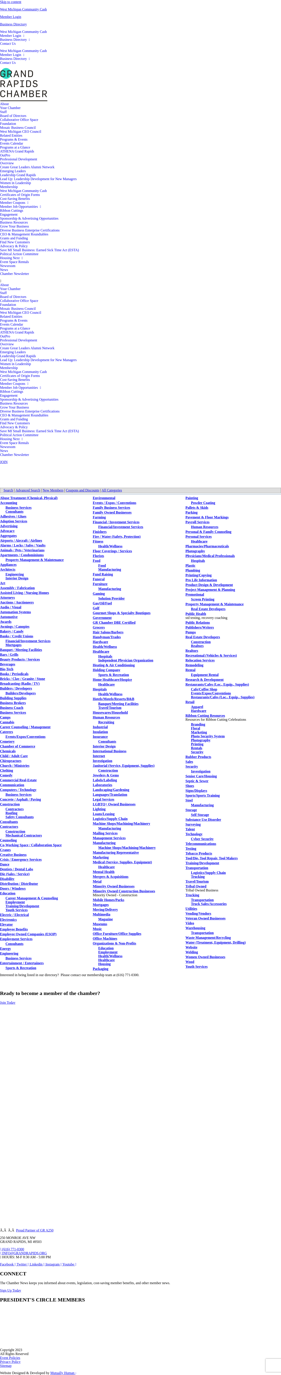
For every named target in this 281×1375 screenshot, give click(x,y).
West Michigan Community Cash (23, 9)
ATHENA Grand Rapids (17, 151)
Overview (7, 163)
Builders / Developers (16, 688)
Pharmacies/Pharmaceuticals (207, 546)
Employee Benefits (14, 929)
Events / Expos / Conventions (114, 503)
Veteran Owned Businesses (206, 918)
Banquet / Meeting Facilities (21, 650)
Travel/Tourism (109, 708)
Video (190, 923)
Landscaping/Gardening (111, 790)
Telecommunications (201, 844)
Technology (194, 834)
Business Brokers (13, 703)
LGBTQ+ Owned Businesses (114, 804)
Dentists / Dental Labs (16, 869)
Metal (97, 881)
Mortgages (13, 645)
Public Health (196, 614)
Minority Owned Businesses (113, 886)
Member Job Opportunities (20, 206)
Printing (197, 744)
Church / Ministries (14, 765)
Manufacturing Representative (116, 852)
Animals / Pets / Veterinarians (22, 550)
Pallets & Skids (197, 507)
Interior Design (16, 578)
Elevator (6, 924)
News (4, 270)
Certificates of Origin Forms (20, 195)
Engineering (14, 574)
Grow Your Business (14, 226)
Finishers (99, 532)
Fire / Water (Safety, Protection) (116, 536)
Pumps (191, 632)
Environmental (104, 498)
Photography (195, 551)
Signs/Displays (196, 790)
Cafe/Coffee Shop (204, 689)
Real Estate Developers (208, 609)
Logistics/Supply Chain (110, 819)
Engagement (9, 214)
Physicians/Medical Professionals (210, 556)
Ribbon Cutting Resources (205, 715)
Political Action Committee (19, 254)
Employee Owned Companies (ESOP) (28, 934)
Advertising (9, 526)
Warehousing (195, 928)
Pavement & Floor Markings (207, 517)
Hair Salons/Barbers (108, 632)
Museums (100, 924)
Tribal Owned (196, 886)
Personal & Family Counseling (208, 532)
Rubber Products (198, 757)
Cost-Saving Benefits (15, 199)
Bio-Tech (6, 669)
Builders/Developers (20, 693)
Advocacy (7, 531)
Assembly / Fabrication (17, 588)
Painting (192, 498)
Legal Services (103, 799)
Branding (198, 724)
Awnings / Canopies (14, 626)
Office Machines (105, 938)
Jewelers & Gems (106, 775)
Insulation (100, 732)
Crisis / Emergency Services (21, 859)
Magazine (105, 919)
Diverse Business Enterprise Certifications (30, 230)
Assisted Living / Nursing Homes (24, 593)
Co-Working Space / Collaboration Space (31, 845)
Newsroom (7, 266)
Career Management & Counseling (31, 898)
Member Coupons (14, 202)
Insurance (100, 737)
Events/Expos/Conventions (25, 737)
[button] (140, 281)
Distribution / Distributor (19, 884)
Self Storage (200, 815)
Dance (4, 864)
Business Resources (14, 222)
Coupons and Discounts (82, 490)
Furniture (100, 584)
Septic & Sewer (197, 781)
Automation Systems (15, 612)
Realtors (197, 646)
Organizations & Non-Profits (114, 943)
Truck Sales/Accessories (209, 904)
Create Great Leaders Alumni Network (27, 167)
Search (8, 490)
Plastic (190, 565)
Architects (7, 569)
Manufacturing (109, 569)
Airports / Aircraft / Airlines (21, 540)
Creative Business (13, 855)
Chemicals (8, 751)
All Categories (112, 490)
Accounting (8, 503)
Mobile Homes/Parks (108, 900)
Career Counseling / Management (25, 727)
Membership (9, 187)
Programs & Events (13, 139)
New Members (53, 490)
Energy (5, 948)
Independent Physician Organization (125, 660)
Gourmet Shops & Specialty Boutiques (121, 613)
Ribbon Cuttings (11, 210)
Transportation (197, 868)
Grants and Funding (14, 238)
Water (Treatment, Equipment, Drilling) (216, 942)
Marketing (101, 857)
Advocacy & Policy (14, 246)
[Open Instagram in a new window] (53, 1264)
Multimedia (101, 914)
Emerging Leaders (13, 171)
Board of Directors (13, 116)
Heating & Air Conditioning (114, 665)
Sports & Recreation (20, 968)
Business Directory (13, 24)
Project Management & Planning (210, 590)
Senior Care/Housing (201, 776)
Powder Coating (203, 503)
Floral (195, 728)
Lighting (99, 809)
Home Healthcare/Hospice (112, 679)
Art (2, 583)
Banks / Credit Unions (16, 636)
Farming (99, 517)
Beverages (7, 664)
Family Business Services (111, 507)
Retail (190, 702)
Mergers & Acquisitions (110, 876)
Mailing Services (105, 833)
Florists (98, 556)
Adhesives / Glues (13, 516)
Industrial (100, 727)
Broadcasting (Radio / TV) (20, 683)
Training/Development (22, 906)
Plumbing (193, 570)
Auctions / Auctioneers (17, 602)
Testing (191, 848)
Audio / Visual (10, 607)
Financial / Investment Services (116, 522)
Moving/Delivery (105, 909)
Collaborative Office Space (19, 120)
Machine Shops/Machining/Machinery (121, 823)
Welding (192, 952)
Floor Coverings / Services (112, 551)
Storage (191, 810)
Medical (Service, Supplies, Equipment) (122, 862)
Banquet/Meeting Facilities (118, 704)
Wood (190, 962)
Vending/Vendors (198, 913)
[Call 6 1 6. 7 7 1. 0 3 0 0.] (12, 1249)
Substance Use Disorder (203, 819)
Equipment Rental (205, 675)
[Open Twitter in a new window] (23, 1264)
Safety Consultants (19, 817)
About (4, 104)
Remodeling (195, 665)
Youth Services (16, 910)
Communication (12, 785)
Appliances (8, 564)
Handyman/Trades (107, 637)
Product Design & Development (209, 585)
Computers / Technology (18, 790)
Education (7, 893)
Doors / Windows (13, 888)
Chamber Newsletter (14, 274)
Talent (190, 829)
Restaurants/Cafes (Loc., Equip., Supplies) (217, 684)
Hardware (100, 642)
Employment (15, 902)
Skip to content (10, 2)
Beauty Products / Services (20, 659)
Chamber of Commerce (17, 746)
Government (102, 618)
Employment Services (16, 939)
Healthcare (101, 651)
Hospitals (105, 656)
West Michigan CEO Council (20, 131)
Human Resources (106, 717)
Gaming (99, 593)
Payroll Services (197, 522)
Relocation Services (200, 660)
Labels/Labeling (105, 780)
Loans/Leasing (104, 814)
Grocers (99, 627)
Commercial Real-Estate (18, 780)
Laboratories (102, 785)
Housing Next (11, 258)
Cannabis (7, 722)
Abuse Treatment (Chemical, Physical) (29, 498)
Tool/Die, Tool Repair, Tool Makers (212, 858)
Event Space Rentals (14, 262)
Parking (192, 512)
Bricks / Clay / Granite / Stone (22, 679)
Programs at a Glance (15, 147)
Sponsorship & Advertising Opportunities (29, 218)
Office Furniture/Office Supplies (117, 934)
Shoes (190, 786)
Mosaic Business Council (18, 127)
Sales (189, 762)
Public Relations (198, 622)
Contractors (14, 809)
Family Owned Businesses (112, 512)
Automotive (9, 617)
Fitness (98, 541)
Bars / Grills (9, 654)
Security (197, 752)
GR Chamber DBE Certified (114, 622)
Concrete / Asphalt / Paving (20, 799)
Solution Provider (111, 598)
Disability (7, 879)
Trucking (198, 876)
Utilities (191, 909)
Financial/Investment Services (27, 641)
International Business (109, 751)
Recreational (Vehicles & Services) (211, 655)
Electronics (8, 919)
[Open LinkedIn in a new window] (38, 1264)
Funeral (98, 579)
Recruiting (106, 722)
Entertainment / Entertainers (22, 963)
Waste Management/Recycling (208, 937)
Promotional (195, 594)
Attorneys (7, 597)
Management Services (109, 838)
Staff (3, 112)
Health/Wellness (110, 546)
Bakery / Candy (12, 631)
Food (96, 561)
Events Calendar (11, 143)
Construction (10, 804)
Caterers (6, 732)
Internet (99, 756)
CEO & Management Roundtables (24, 234)
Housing (104, 964)
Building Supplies (13, 698)
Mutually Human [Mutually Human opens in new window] (63, 1373)
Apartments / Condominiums (22, 555)
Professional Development (18, 159)
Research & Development (205, 679)
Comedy (6, 775)
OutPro (5, 155)
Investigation (102, 761)
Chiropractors (10, 761)
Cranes (5, 850)
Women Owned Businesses (205, 957)
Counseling (8, 840)
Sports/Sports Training (203, 795)
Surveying (193, 824)
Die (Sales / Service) (15, 874)
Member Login (10, 17)
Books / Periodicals (14, 674)
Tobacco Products (199, 853)
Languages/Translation (110, 794)
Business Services (18, 507)
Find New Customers (15, 242)
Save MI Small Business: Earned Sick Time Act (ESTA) (39, 250)
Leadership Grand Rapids (18, 175)
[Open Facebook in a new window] (8, 1264)
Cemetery (7, 741)
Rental (190, 670)
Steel (189, 800)
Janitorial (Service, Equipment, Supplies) (123, 765)
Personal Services (199, 536)
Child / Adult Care (14, 756)
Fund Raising (103, 574)
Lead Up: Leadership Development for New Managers (38, 179)
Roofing (11, 813)
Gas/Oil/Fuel (102, 603)
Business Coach (11, 708)
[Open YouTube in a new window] (69, 1264)
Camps (5, 717)
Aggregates (8, 536)
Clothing (6, 770)
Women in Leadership (15, 183)
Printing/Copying (199, 575)
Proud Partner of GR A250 (35, 1230)
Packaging (100, 969)
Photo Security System (208, 736)
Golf (96, 608)
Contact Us (8, 43)
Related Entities (11, 135)
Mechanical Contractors (23, 835)
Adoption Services (13, 521)
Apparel (197, 707)
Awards (5, 622)
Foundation (8, 123)
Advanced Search (28, 490)
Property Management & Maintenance (34, 560)
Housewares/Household (110, 712)
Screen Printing (202, 599)
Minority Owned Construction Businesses (124, 891)
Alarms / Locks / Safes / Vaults (22, 545)
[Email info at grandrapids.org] (23, 1253)
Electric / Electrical (14, 915)
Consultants (14, 511)
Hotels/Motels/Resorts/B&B (113, 699)
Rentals (196, 748)
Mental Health (103, 872)
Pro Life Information (201, 580)
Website (191, 947)
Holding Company (106, 670)
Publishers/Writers (200, 627)
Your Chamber (10, 108)
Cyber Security (202, 839)
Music (97, 929)
